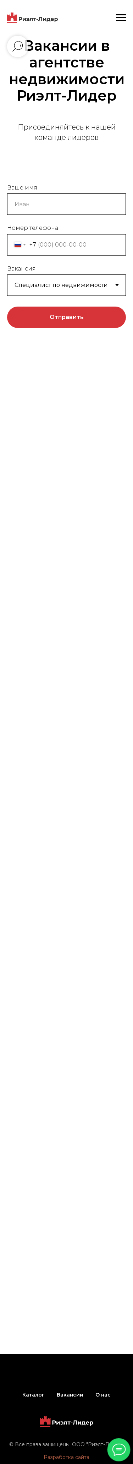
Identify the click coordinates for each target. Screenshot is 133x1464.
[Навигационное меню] (121, 17)
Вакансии (70, 1395)
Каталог (33, 1395)
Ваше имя (22, 187)
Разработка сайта (66, 1457)
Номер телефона (32, 227)
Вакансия (21, 268)
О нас (103, 1395)
